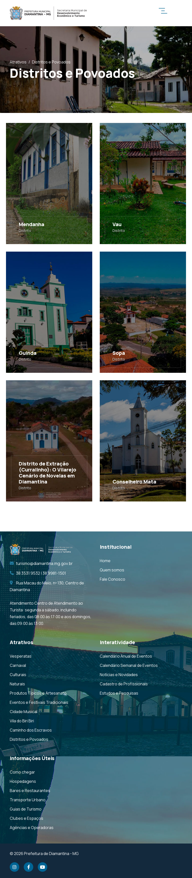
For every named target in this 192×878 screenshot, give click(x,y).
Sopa (118, 353)
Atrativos (18, 62)
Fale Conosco (112, 579)
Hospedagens (23, 781)
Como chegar (22, 772)
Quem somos (112, 570)
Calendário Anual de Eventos (126, 656)
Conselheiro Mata (134, 481)
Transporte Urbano (28, 800)
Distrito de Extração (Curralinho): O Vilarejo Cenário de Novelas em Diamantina (47, 472)
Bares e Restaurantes (30, 790)
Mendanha (31, 224)
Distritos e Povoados (29, 739)
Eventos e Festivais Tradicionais (39, 702)
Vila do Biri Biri (22, 721)
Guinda (27, 353)
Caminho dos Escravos (31, 730)
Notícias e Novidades (119, 674)
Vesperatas (21, 656)
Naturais (17, 684)
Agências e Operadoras (32, 827)
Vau (117, 224)
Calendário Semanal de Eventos (129, 665)
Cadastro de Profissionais (124, 684)
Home (105, 560)
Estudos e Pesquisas (119, 693)
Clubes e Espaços (26, 818)
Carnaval (18, 665)
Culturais (18, 674)
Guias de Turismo (26, 809)
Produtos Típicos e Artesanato (38, 693)
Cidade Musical (23, 711)
